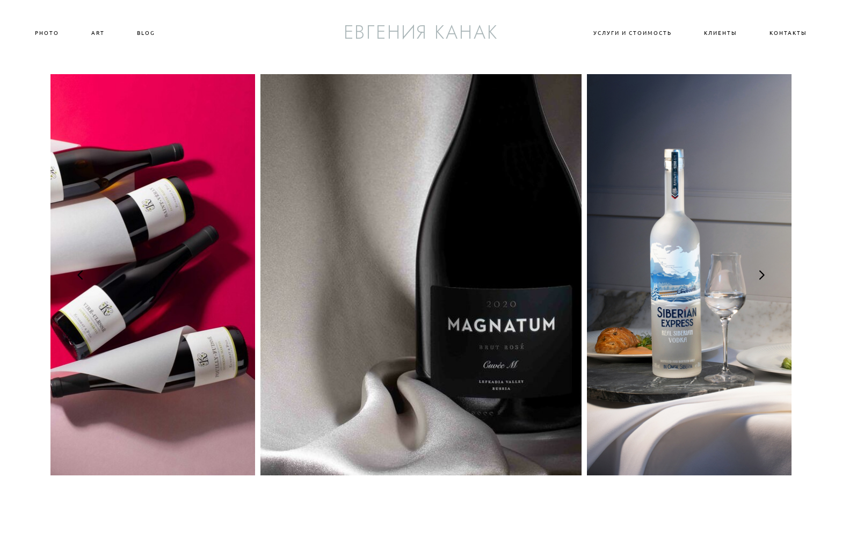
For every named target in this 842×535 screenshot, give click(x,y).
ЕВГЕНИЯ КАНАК (421, 32)
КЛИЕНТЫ (720, 33)
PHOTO (47, 33)
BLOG (146, 33)
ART (98, 33)
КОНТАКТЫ (788, 33)
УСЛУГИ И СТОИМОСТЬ (632, 33)
